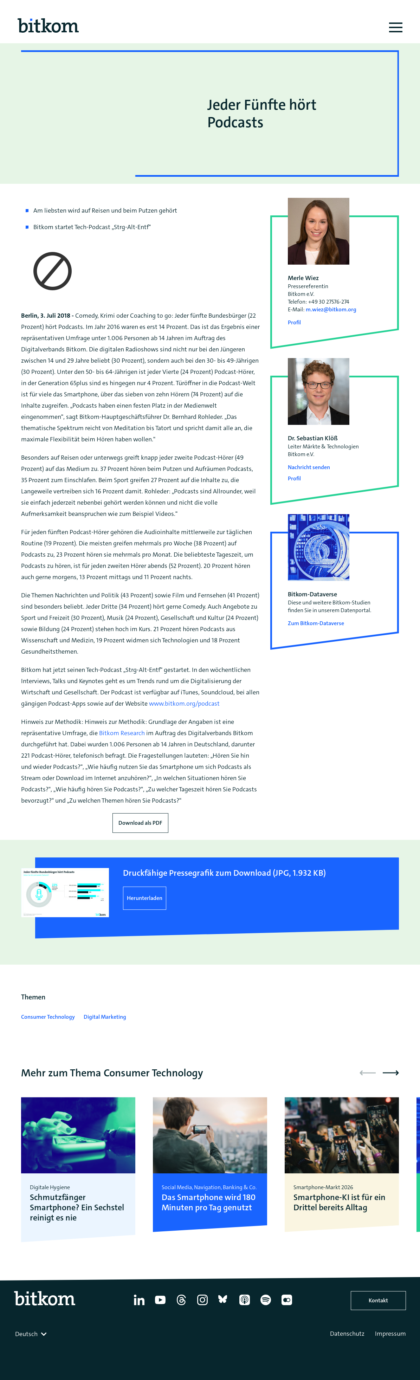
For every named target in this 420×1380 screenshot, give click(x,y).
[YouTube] (160, 1305)
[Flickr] (287, 1305)
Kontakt (378, 1300)
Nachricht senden (309, 467)
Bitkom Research (122, 733)
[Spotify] (265, 1305)
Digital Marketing (105, 1017)
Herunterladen (144, 898)
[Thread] (181, 1305)
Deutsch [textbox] (26, 1334)
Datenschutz (347, 1333)
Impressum (390, 1333)
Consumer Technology (48, 1017)
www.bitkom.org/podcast (184, 703)
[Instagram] (202, 1305)
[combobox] (31, 1334)
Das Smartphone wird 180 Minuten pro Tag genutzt (209, 1202)
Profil (294, 322)
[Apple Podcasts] (244, 1305)
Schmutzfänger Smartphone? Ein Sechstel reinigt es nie (77, 1207)
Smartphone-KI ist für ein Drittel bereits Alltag (339, 1202)
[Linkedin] (139, 1305)
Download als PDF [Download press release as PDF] (140, 823)
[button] (391, 1073)
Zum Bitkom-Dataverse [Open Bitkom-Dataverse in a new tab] (316, 623)
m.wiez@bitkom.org (331, 309)
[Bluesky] (223, 1305)
